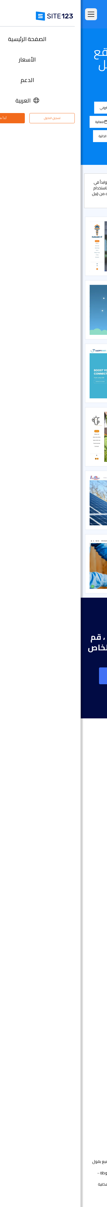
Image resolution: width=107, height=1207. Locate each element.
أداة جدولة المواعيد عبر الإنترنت (69, 1028)
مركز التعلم (86, 1091)
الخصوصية (67, 1184)
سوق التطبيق (76, 854)
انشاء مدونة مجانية (79, 994)
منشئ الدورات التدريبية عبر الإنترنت (67, 1011)
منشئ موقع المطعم (77, 1020)
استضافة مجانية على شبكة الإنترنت (66, 1037)
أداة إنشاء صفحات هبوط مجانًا (69, 909)
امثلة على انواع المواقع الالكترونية (66, 837)
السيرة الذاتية (27, 136)
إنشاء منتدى (85, 1003)
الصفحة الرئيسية (82, 803)
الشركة (59, 107)
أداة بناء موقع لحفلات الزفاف (70, 951)
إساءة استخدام (43, 1184)
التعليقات (88, 829)
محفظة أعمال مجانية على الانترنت (67, 960)
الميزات (90, 820)
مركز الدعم (86, 1083)
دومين (90, 900)
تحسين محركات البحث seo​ (73, 1054)
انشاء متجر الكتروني (79, 892)
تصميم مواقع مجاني (77, 1045)
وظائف (81, 1100)
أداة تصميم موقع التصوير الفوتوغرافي (62, 926)
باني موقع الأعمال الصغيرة (72, 968)
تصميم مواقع (84, 883)
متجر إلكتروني (29, 107)
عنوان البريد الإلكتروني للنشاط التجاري (64, 985)
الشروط (84, 1184)
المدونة (86, 122)
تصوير (83, 136)
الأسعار (89, 812)
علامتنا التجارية (83, 1125)
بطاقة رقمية (85, 977)
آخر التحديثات (85, 863)
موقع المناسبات (81, 934)
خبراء (91, 1117)
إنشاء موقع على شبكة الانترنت (53, 676)
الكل (83, 107)
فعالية (21, 122)
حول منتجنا (86, 1074)
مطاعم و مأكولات (53, 122)
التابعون (88, 1108)
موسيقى (57, 136)
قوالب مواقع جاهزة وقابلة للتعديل (65, 846)
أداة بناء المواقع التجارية (75, 917)
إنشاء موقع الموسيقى (75, 943)
